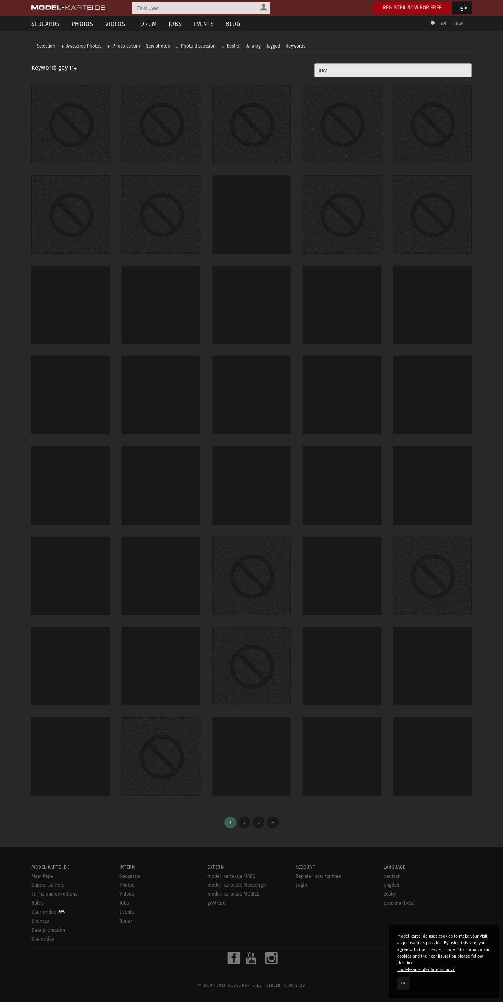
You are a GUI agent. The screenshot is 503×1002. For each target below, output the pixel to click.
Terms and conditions (54, 894)
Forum (147, 23)
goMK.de (216, 903)
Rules (37, 903)
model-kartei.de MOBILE (233, 894)
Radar (125, 921)
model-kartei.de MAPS (231, 876)
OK (403, 983)
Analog (253, 46)
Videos (115, 23)
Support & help (47, 885)
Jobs (175, 23)
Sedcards (45, 23)
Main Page (42, 876)
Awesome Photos (83, 46)
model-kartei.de (244, 985)
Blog (233, 23)
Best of (234, 46)
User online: (48, 912)
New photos (157, 46)
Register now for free (412, 8)
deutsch (392, 876)
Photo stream (126, 46)
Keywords (295, 46)
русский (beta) (399, 903)
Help (458, 23)
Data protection (48, 930)
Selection (46, 46)
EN (443, 23)
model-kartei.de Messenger (237, 885)
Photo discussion (198, 46)
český (390, 894)
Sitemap (40, 921)
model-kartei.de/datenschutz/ (426, 969)
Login (462, 8)
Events (204, 23)
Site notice (42, 939)
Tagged (273, 46)
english (391, 885)
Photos (83, 23)
